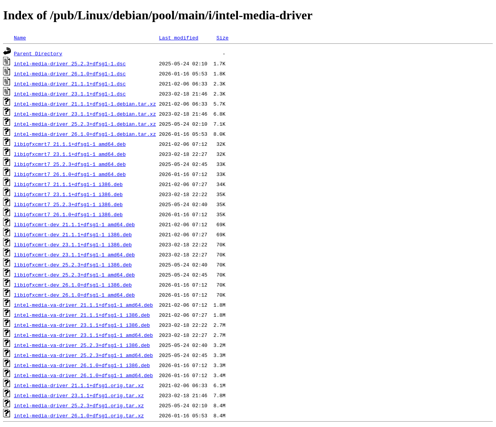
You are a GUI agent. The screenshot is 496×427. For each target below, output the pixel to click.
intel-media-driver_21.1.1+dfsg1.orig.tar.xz (79, 385)
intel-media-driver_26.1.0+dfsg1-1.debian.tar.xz (85, 133)
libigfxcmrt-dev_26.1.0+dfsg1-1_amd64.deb (74, 294)
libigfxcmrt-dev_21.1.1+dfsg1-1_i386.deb (73, 234)
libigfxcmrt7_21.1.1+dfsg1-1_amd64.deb (70, 143)
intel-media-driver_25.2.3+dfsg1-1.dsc (70, 63)
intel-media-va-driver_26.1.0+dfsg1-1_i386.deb (82, 365)
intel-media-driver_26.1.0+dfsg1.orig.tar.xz (79, 415)
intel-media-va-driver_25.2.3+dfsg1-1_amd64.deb (83, 355)
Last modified (178, 37)
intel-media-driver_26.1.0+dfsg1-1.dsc (70, 73)
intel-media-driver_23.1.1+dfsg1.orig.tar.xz (79, 395)
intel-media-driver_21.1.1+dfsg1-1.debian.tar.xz (85, 103)
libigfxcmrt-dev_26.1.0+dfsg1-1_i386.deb (73, 284)
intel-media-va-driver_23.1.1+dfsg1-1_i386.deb (82, 324)
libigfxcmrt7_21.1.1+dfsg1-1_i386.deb (68, 184)
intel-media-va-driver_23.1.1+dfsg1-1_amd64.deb (83, 334)
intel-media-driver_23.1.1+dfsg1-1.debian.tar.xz (85, 113)
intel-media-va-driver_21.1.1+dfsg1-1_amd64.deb (83, 304)
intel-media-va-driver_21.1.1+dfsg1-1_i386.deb (82, 314)
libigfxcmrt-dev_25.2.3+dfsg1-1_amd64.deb (74, 274)
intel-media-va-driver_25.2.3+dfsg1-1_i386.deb (82, 345)
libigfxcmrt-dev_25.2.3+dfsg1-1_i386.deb (73, 264)
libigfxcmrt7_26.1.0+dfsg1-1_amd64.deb (70, 174)
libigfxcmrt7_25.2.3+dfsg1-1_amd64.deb (70, 164)
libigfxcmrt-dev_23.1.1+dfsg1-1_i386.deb (73, 244)
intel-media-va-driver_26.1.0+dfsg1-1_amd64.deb (83, 375)
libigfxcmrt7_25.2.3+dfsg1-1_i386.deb (68, 204)
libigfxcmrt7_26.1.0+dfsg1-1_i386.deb (68, 214)
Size (222, 37)
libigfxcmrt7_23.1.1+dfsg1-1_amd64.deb (70, 153)
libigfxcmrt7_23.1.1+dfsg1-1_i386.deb (68, 194)
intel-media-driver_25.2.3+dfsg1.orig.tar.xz (79, 405)
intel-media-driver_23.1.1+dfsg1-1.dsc (70, 93)
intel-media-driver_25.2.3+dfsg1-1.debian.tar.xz (85, 123)
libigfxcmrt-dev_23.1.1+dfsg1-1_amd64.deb (74, 254)
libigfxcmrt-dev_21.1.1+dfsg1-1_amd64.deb (74, 224)
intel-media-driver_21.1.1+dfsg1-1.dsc (70, 83)
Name (20, 37)
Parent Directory (38, 53)
